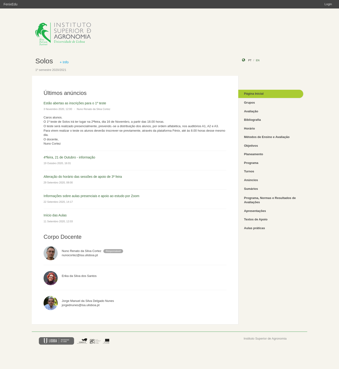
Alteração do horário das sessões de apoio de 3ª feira (83, 176)
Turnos (249, 171)
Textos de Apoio (256, 219)
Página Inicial (254, 93)
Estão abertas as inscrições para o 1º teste (75, 103)
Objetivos (251, 145)
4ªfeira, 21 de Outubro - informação (69, 157)
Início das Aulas (55, 215)
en (257, 60)
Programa (251, 163)
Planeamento (253, 154)
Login (328, 4)
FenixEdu (10, 4)
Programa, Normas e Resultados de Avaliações (270, 200)
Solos (44, 61)
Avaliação (251, 111)
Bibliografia (252, 120)
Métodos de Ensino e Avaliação (267, 137)
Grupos (249, 102)
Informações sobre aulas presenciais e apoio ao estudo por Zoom (91, 196)
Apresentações (255, 211)
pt (249, 60)
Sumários (251, 189)
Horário (249, 128)
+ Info (64, 62)
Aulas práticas (254, 228)
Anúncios (251, 180)
